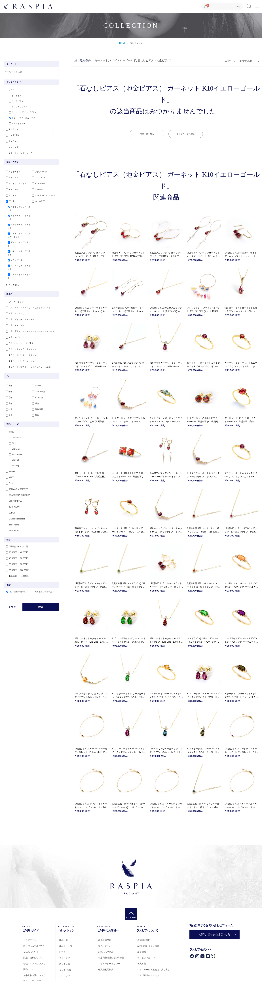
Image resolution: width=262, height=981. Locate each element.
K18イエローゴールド (43, 600)
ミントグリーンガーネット (18, 274)
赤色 (8, 405)
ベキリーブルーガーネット (18, 258)
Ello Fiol (13, 468)
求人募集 (141, 963)
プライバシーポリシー (109, 963)
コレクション (136, 43)
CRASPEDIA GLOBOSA (17, 504)
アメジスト (11, 179)
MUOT (9, 486)
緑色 (35, 410)
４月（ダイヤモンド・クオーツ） (21, 327)
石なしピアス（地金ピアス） (22, 119)
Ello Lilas (13, 457)
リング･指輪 (12, 137)
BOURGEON (12, 515)
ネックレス (11, 131)
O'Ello (9, 439)
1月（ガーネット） (15, 309)
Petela (9, 492)
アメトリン (38, 179)
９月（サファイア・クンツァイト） (22, 356)
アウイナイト (12, 173)
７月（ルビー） (13, 344)
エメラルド (11, 191)
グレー (36, 393)
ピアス (9, 90)
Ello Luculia (14, 463)
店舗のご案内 (143, 940)
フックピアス (15, 101)
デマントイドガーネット (18, 249)
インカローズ (39, 185)
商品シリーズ (65, 946)
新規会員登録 (104, 940)
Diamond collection (15, 527)
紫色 (8, 422)
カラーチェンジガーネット (18, 220)
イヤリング (11, 149)
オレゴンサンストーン (43, 197)
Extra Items (11, 539)
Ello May (13, 474)
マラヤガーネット (16, 266)
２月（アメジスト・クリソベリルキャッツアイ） (28, 315)
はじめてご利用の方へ (34, 945)
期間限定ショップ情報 (148, 945)
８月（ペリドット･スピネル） (20, 350)
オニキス (10, 197)
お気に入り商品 (105, 951)
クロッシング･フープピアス (22, 113)
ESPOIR (10, 521)
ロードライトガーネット (18, 283)
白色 (8, 416)
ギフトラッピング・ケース (18, 155)
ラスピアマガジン (146, 957)
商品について (29, 969)
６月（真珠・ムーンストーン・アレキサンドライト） (30, 339)
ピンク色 (37, 405)
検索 (40, 615)
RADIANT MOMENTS (16, 498)
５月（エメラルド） (15, 333)
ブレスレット (12, 143)
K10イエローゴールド (16, 600)
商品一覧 (63, 940)
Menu (257, 4)
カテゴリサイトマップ (148, 975)
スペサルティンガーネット (18, 230)
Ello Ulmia (14, 445)
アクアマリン (39, 173)
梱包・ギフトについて (34, 963)
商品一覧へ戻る (147, 134)
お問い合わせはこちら (214, 934)
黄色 (35, 422)
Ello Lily (13, 451)
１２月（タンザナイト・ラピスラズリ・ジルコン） (29, 374)
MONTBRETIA (13, 510)
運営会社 (141, 951)
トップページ (29, 940)
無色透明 (37, 416)
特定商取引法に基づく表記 (111, 957)
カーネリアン (39, 203)
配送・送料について (33, 957)
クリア (12, 615)
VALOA (10, 480)
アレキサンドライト (15, 185)
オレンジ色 (38, 399)
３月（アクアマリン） (16, 321)
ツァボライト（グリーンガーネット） (18, 239)
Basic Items (12, 533)
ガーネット (11, 203)
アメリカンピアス (17, 107)
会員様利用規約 (105, 969)
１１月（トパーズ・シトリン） (20, 368)
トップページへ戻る (186, 134)
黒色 (8, 393)
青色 (8, 410)
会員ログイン (104, 945)
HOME (122, 43)
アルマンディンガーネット (18, 210)
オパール (37, 191)
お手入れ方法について (34, 975)
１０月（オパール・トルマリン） (21, 362)
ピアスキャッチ (16, 125)
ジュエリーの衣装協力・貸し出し (153, 969)
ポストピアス (15, 96)
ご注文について (31, 951)
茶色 (8, 399)
